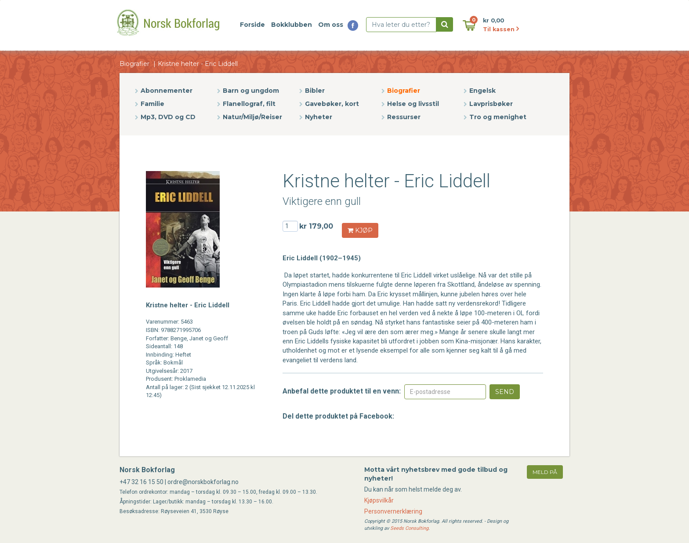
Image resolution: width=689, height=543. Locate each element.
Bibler (315, 91)
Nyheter (318, 117)
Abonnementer (166, 91)
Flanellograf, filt (249, 104)
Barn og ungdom (251, 91)
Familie (152, 104)
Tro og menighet (497, 117)
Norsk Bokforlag (147, 470)
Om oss (330, 25)
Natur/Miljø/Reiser (252, 117)
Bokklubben (291, 25)
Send (504, 392)
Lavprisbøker (491, 104)
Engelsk (482, 91)
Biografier (134, 64)
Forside (252, 25)
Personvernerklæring (393, 511)
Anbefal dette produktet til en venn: (342, 391)
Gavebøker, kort (332, 104)
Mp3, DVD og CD (168, 117)
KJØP (360, 230)
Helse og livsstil (413, 104)
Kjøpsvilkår (379, 500)
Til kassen (501, 29)
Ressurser (404, 117)
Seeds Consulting (409, 528)
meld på (545, 472)
